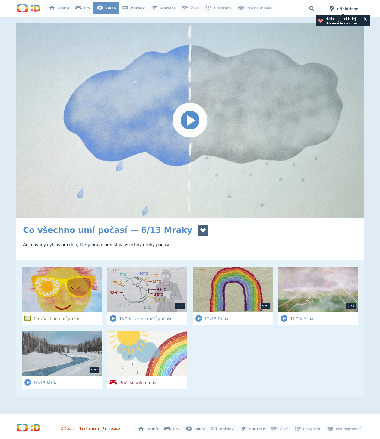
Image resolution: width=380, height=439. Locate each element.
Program (218, 9)
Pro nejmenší (254, 9)
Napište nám (89, 427)
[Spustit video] (190, 120)
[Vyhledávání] (312, 8)
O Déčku (68, 427)
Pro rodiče (112, 427)
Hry (84, 9)
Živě (191, 9)
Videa (107, 9)
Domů (60, 9)
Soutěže (164, 9)
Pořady (134, 9)
